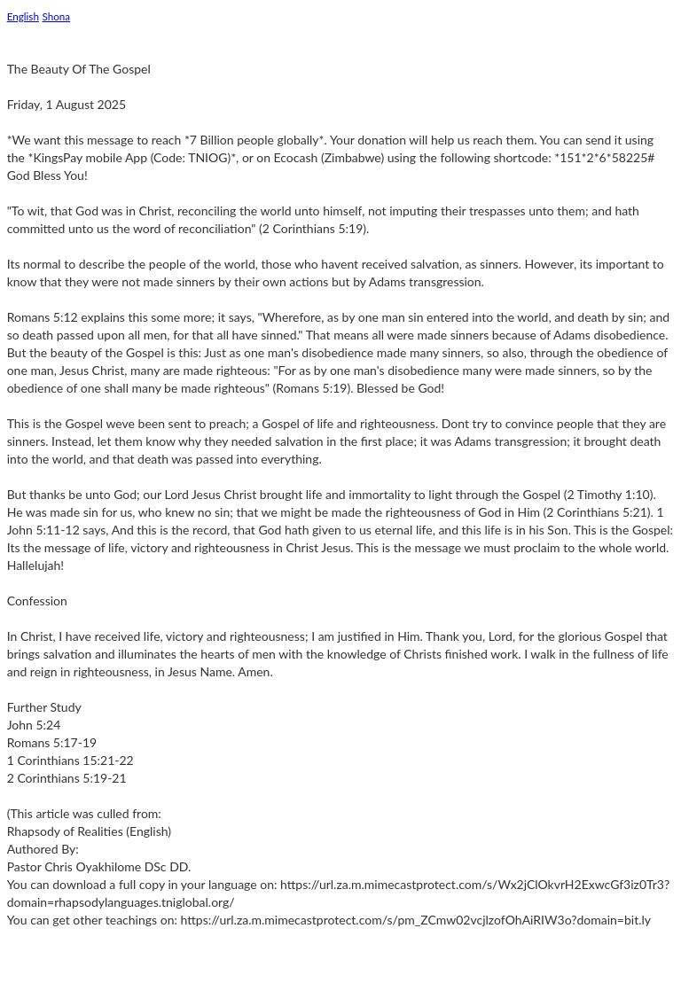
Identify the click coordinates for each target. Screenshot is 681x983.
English (23, 16)
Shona (57, 16)
